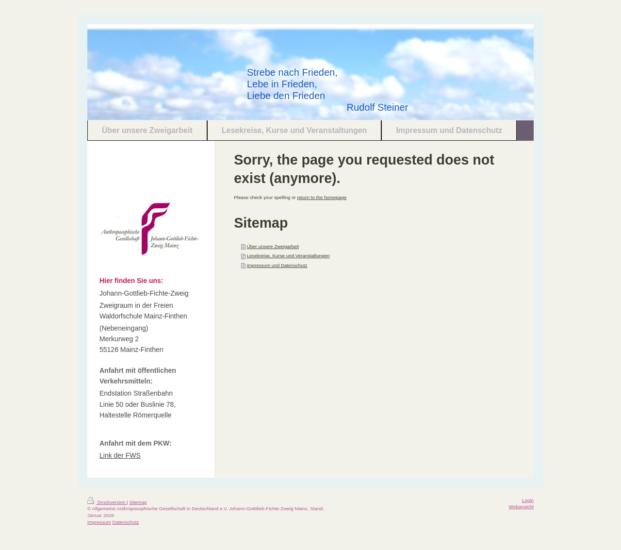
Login (528, 500)
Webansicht (521, 506)
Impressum (99, 522)
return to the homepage (321, 197)
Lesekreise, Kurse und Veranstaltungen (288, 255)
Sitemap (138, 502)
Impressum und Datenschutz (277, 265)
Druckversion (107, 502)
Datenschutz (126, 522)
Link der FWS (120, 455)
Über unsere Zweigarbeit (273, 246)
